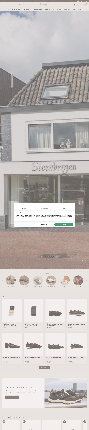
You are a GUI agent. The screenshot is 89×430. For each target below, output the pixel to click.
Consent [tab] (24, 208)
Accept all (64, 224)
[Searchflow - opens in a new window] (71, 205)
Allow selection (43, 224)
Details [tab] (64, 208)
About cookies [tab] (44, 208)
